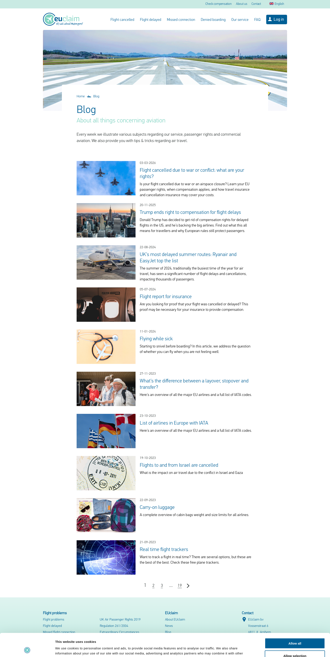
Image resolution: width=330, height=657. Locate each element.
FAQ (257, 20)
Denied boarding (213, 20)
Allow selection (294, 632)
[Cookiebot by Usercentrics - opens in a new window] (27, 649)
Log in (279, 19)
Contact (256, 4)
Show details (221, 648)
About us (241, 4)
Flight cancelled (122, 20)
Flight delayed (150, 20)
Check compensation (218, 4)
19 (180, 586)
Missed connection (181, 20)
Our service (240, 20)
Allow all (295, 620)
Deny (295, 644)
